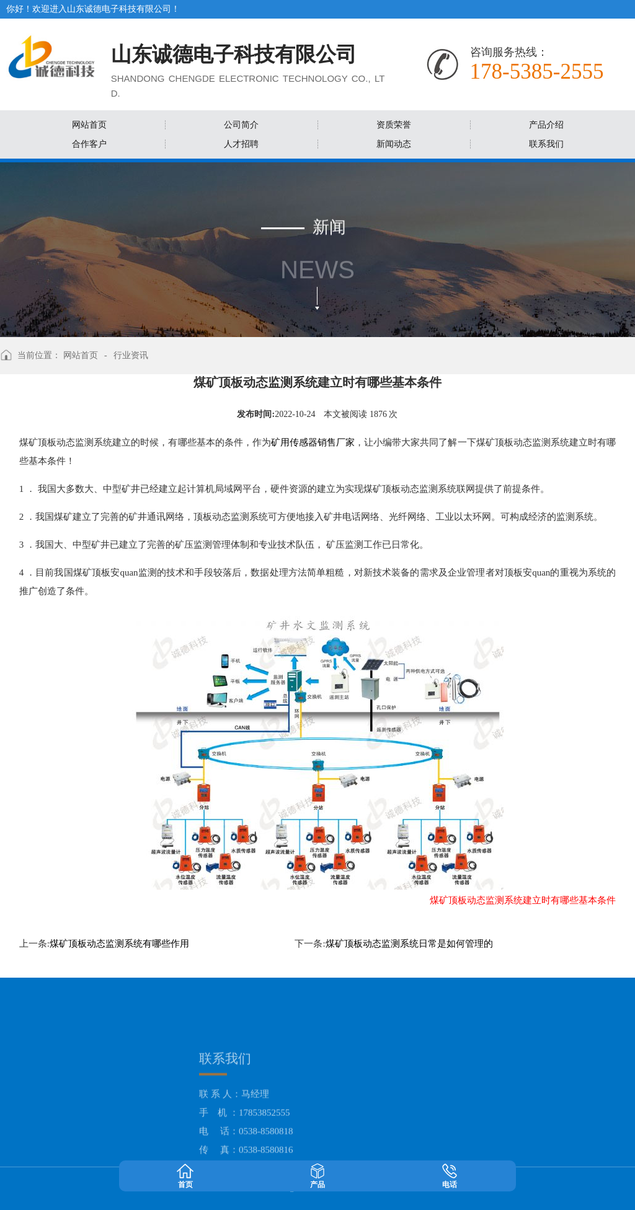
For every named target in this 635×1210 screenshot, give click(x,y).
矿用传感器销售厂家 (313, 442)
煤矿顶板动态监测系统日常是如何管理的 (409, 944)
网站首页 (80, 355)
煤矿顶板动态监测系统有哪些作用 (119, 944)
